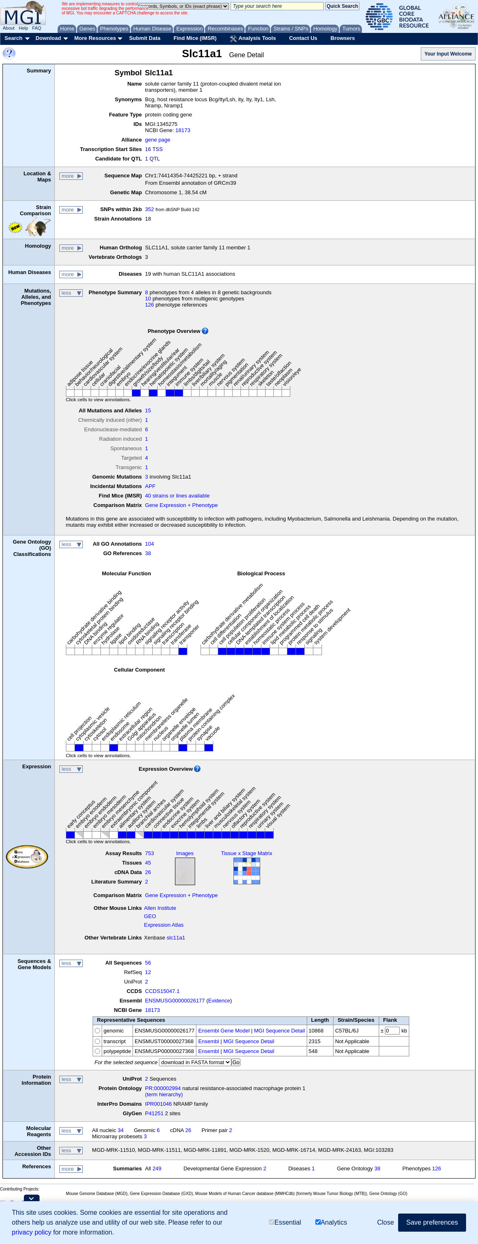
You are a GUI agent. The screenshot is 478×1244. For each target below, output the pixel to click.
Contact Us (303, 38)
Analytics (331, 1222)
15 (148, 410)
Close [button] (385, 1222)
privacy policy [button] (31, 1232)
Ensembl (208, 1041)
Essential (285, 1222)
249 (156, 1168)
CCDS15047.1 (162, 991)
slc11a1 (176, 938)
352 (149, 209)
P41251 (154, 1113)
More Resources (95, 38)
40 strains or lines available (177, 496)
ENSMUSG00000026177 (175, 1001)
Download (48, 38)
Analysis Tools (253, 38)
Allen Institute (160, 908)
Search (13, 38)
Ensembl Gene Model (223, 1031)
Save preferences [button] (432, 1222)
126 (149, 305)
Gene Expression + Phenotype (181, 505)
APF (150, 486)
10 (148, 298)
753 (149, 853)
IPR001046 (158, 1104)
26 (148, 872)
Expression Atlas (164, 925)
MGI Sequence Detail (279, 1031)
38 (148, 553)
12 (148, 972)
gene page (157, 140)
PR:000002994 (163, 1088)
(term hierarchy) (164, 1094)
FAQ (36, 28)
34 (121, 1130)
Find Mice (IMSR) (195, 38)
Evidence (219, 1001)
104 (149, 544)
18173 (182, 130)
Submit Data (145, 38)
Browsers (343, 38)
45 (148, 863)
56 (148, 963)
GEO (150, 916)
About (9, 28)
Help (23, 28)
